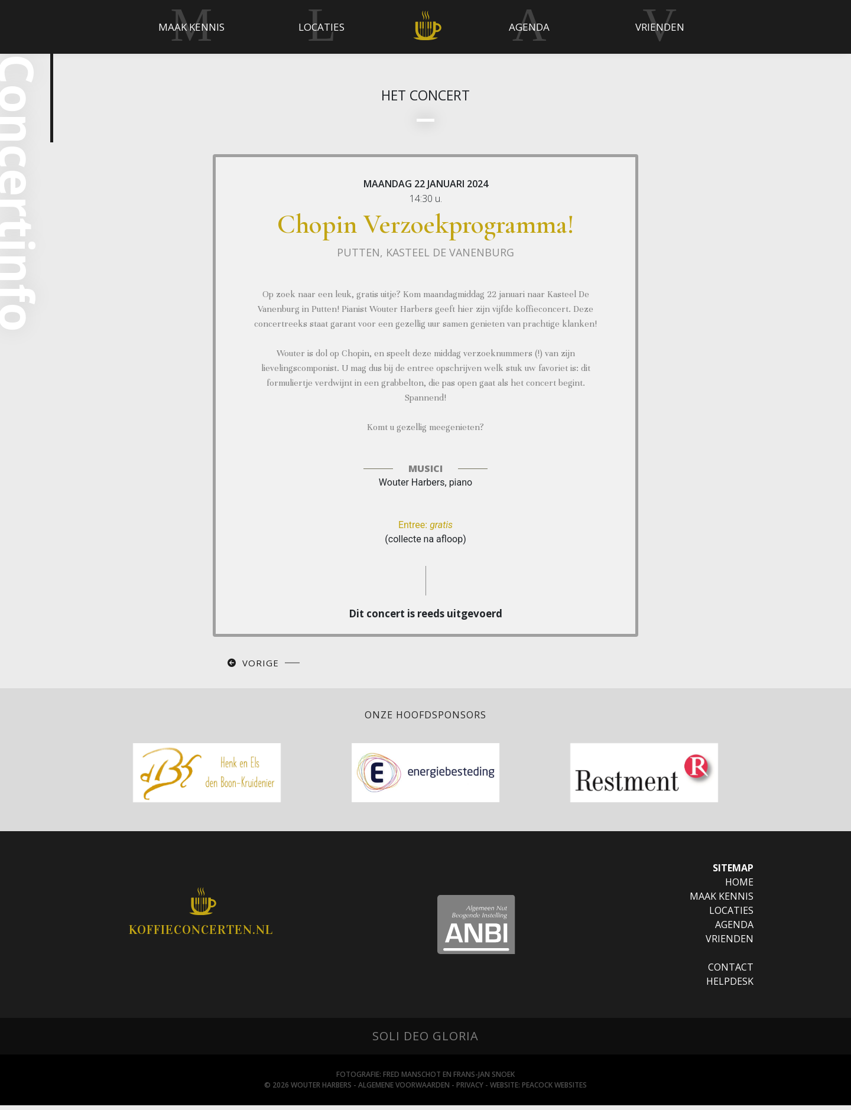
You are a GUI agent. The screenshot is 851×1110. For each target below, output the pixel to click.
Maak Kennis (721, 900)
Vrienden (729, 943)
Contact (730, 971)
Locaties (731, 915)
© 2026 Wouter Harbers (308, 1090)
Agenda (734, 929)
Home (739, 886)
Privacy (469, 1090)
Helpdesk (729, 985)
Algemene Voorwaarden (404, 1090)
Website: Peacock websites (538, 1090)
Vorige (260, 667)
